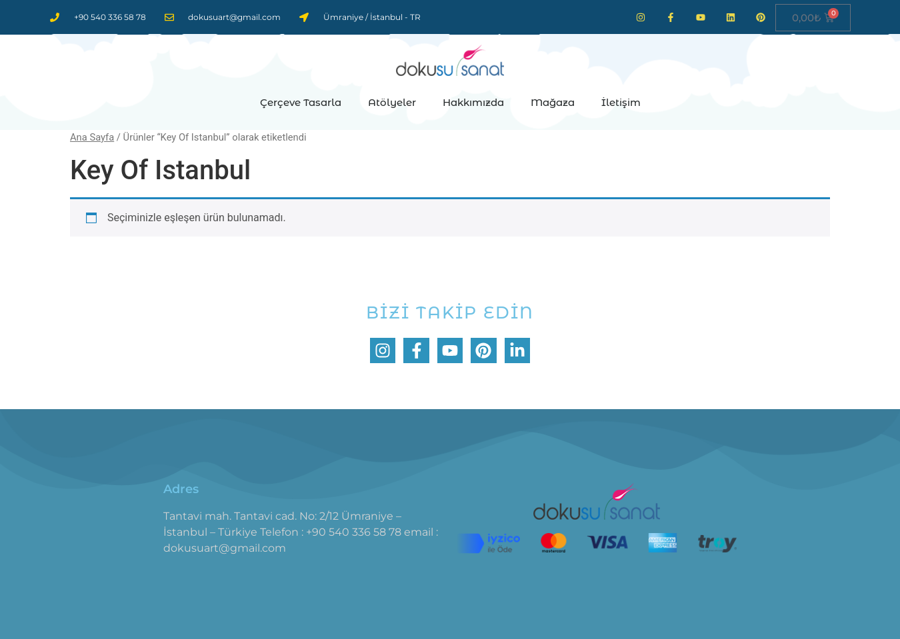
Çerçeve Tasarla (300, 102)
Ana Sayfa (92, 137)
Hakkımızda (473, 102)
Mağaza (553, 102)
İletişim (621, 102)
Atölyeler (392, 102)
